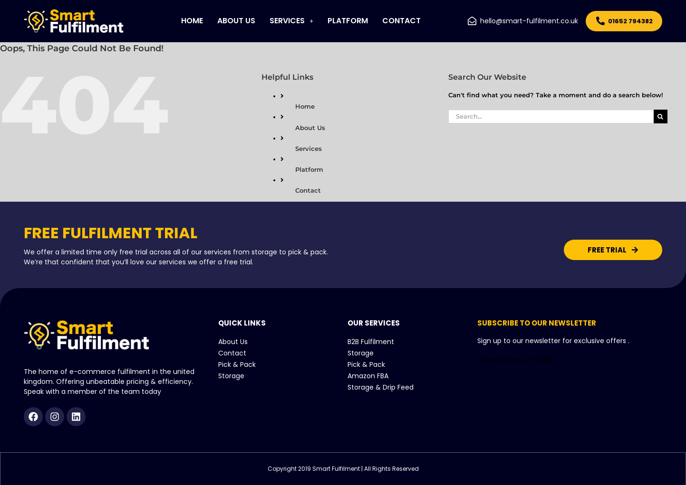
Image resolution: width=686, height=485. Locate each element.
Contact (401, 20)
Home (192, 20)
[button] (291, 21)
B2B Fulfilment (371, 341)
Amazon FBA (368, 376)
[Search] (660, 116)
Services (291, 20)
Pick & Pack (237, 364)
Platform (348, 20)
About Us (236, 20)
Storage (231, 376)
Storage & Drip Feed (381, 387)
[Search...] (551, 116)
